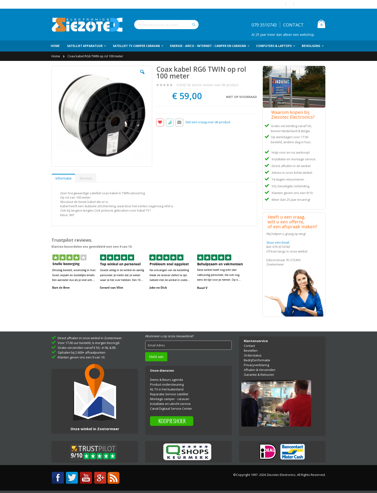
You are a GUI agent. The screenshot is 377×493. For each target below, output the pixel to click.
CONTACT (293, 25)
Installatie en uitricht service (170, 404)
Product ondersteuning (167, 384)
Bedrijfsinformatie (257, 360)
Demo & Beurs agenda (166, 379)
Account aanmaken (312, 4)
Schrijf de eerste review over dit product (207, 85)
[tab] (63, 178)
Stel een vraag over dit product (207, 122)
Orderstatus (253, 355)
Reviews (86, 178)
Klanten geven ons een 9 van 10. (81, 357)
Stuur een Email (277, 242)
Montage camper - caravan (169, 399)
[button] (142, 75)
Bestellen (251, 350)
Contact (249, 346)
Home (56, 56)
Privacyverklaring (256, 365)
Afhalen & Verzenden (259, 370)
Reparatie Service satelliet (169, 394)
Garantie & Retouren (259, 374)
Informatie (63, 178)
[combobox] (166, 24)
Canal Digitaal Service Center (171, 408)
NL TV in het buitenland (166, 389)
